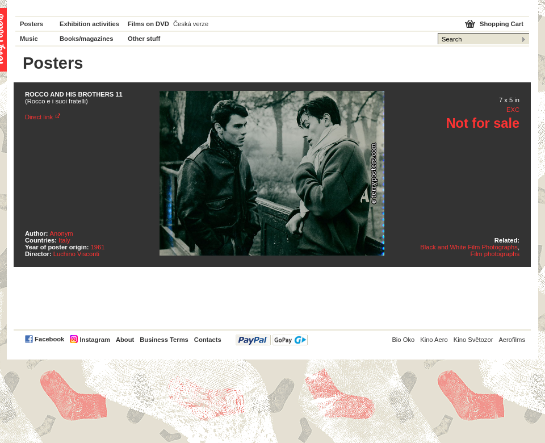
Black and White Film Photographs (469, 247)
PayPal (272, 340)
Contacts (207, 339)
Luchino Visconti (76, 253)
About (125, 339)
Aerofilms (511, 339)
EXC (512, 109)
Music (29, 38)
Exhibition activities (89, 23)
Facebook (49, 339)
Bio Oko (403, 339)
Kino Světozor (473, 339)
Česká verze (190, 23)
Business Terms (164, 339)
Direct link (39, 117)
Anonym (61, 233)
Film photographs (495, 253)
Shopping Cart (501, 23)
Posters (31, 23)
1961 (98, 247)
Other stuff (144, 38)
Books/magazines (87, 38)
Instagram (94, 339)
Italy (64, 240)
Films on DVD (148, 23)
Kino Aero (434, 339)
